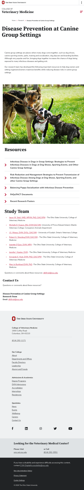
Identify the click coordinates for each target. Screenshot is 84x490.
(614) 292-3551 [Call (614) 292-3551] (51, 452)
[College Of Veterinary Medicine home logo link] (18, 11)
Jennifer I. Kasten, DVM (18, 252)
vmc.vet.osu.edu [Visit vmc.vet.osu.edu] (20, 452)
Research (21, 20)
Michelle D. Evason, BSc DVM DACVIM (25, 225)
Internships (16, 391)
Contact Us (16, 420)
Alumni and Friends (20, 369)
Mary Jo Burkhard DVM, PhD (20, 264)
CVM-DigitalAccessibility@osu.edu (34, 465)
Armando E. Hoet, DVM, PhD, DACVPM (25, 257)
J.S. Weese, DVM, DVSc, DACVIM (23, 233)
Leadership (16, 366)
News (14, 407)
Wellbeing (16, 413)
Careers (15, 417)
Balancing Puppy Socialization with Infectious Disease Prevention (39, 187)
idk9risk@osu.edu (50, 273)
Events (14, 410)
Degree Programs (19, 381)
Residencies (17, 395)
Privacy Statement (20, 475)
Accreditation (17, 388)
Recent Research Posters (20, 201)
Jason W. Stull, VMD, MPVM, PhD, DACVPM (27, 217)
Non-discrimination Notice (23, 471)
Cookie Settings (19, 480)
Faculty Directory (19, 362)
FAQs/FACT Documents (19, 194)
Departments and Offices (22, 359)
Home (14, 20)
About (14, 355)
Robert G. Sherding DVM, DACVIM (23, 237)
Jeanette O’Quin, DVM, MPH (20, 245)
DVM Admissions (19, 384)
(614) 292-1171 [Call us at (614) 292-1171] (19, 340)
